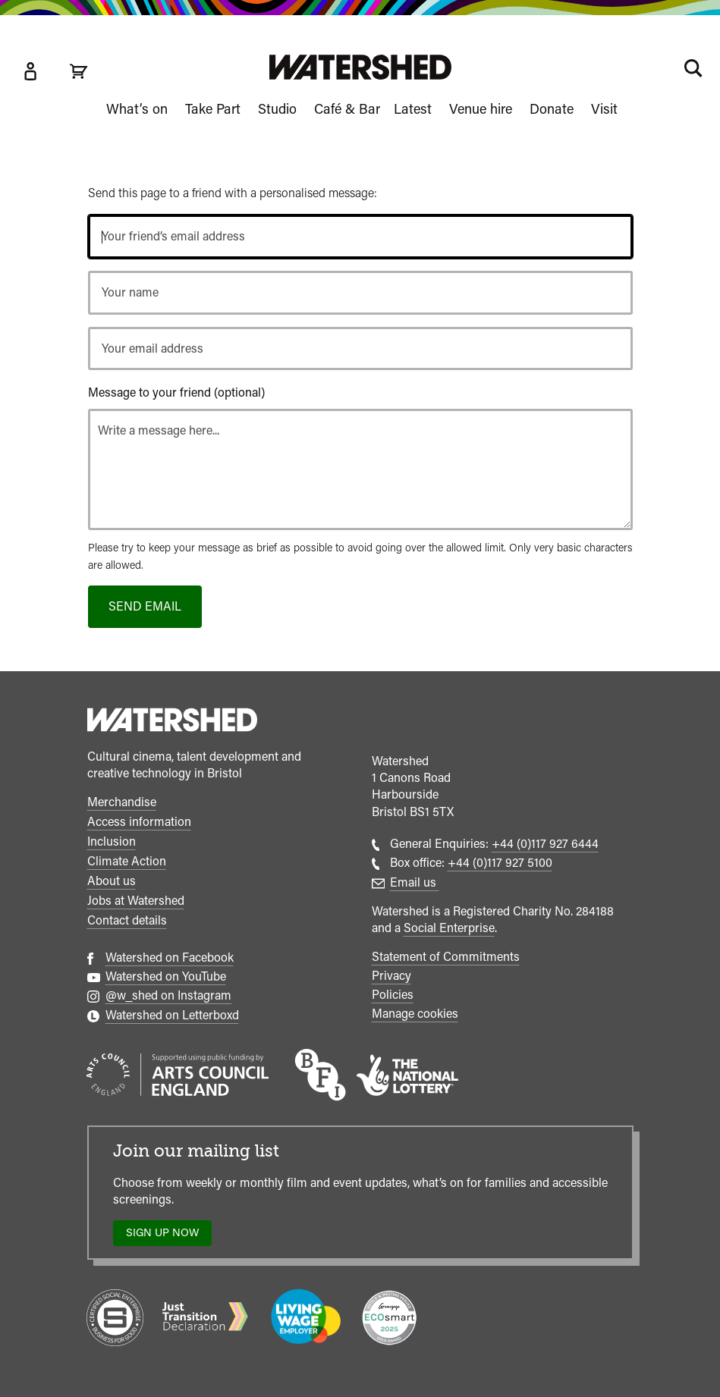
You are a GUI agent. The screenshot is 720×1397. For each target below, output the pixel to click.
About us (111, 880)
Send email (144, 606)
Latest (413, 109)
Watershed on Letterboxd (172, 1015)
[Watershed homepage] (172, 722)
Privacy (391, 975)
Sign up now (166, 1235)
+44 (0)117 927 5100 (500, 862)
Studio (277, 109)
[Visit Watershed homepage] (360, 67)
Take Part (213, 109)
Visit (604, 109)
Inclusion (111, 841)
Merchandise (121, 802)
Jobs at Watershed (135, 900)
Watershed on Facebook (169, 957)
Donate (552, 109)
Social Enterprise (449, 927)
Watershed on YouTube (165, 976)
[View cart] (79, 71)
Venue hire (480, 109)
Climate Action (126, 861)
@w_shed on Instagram (168, 995)
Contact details (127, 920)
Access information (139, 821)
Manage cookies (415, 1013)
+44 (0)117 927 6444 (545, 843)
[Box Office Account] (30, 71)
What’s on (137, 109)
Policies (392, 994)
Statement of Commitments (446, 956)
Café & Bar (347, 109)
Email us (414, 882)
